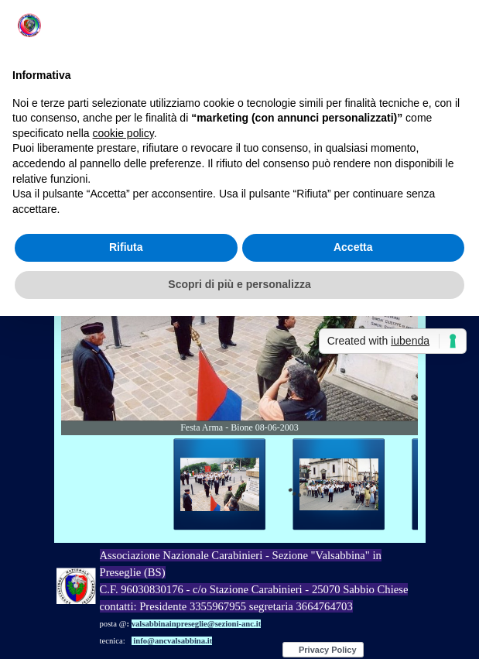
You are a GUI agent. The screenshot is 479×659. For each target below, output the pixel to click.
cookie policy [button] (123, 133)
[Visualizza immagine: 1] (219, 484)
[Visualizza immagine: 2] (339, 484)
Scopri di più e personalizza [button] (239, 284)
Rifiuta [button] (126, 247)
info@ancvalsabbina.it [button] (172, 641)
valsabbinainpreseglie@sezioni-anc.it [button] (197, 624)
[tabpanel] (261, 598)
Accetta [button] (353, 247)
